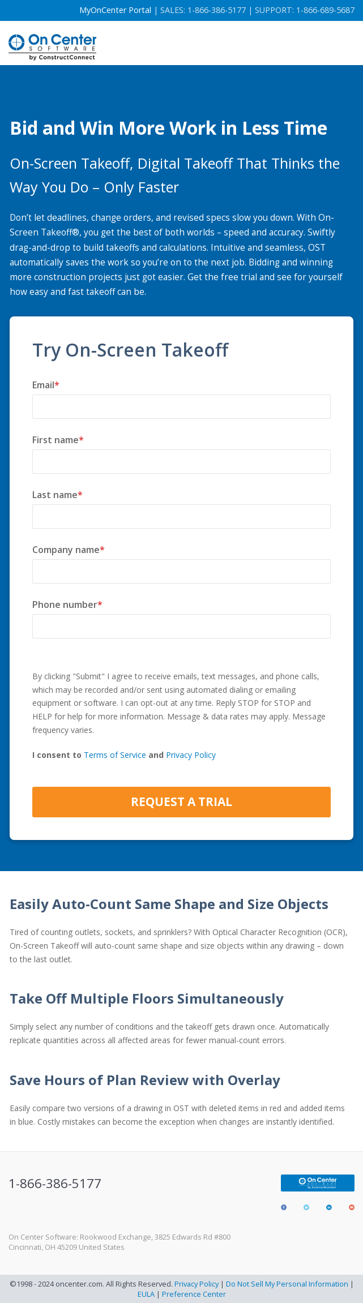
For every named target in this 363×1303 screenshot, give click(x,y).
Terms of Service (115, 754)
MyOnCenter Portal (115, 10)
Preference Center (194, 1294)
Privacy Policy (191, 754)
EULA (146, 1294)
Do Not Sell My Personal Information (287, 1284)
